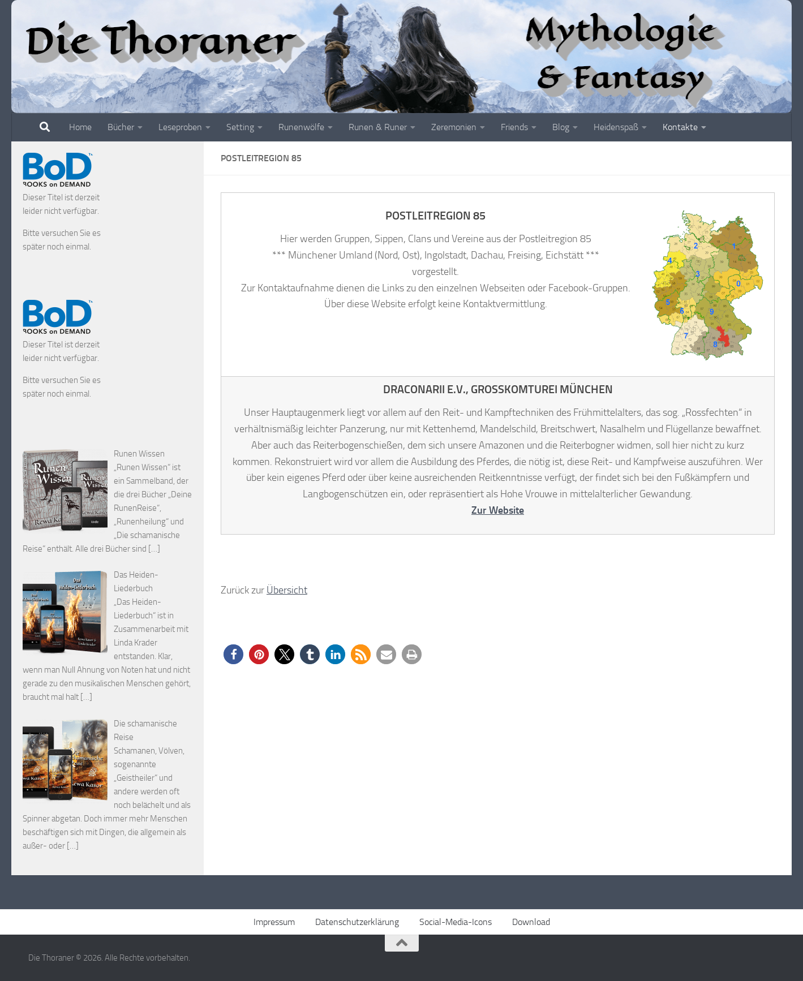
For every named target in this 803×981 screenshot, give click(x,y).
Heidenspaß (616, 127)
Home (80, 127)
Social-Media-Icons (455, 922)
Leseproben (180, 127)
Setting (240, 127)
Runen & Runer (378, 127)
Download (531, 922)
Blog (560, 127)
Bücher (121, 127)
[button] (233, 654)
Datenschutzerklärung (357, 922)
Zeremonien (453, 127)
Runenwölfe (301, 127)
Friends (514, 127)
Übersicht (287, 590)
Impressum (274, 922)
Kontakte (680, 127)
